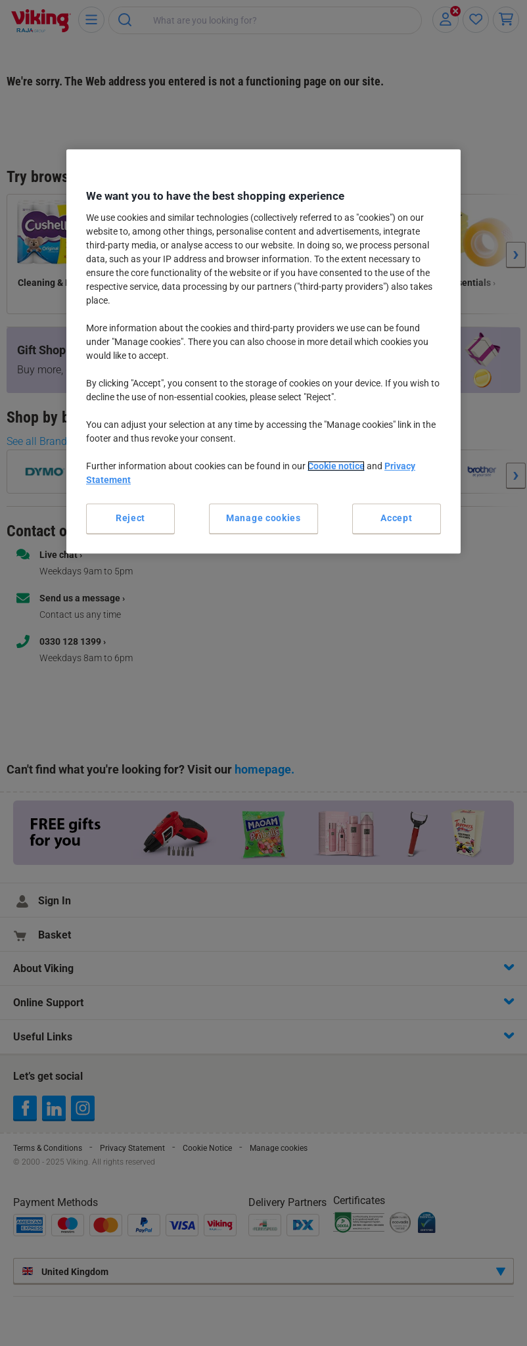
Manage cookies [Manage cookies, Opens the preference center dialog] (263, 518)
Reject (130, 518)
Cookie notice (336, 466)
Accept (396, 518)
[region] (263, 351)
